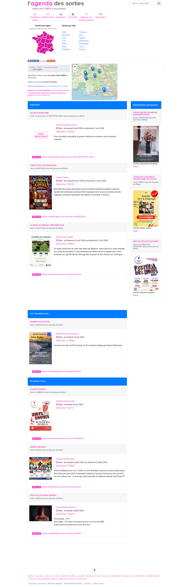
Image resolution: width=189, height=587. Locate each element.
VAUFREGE (73, 576)
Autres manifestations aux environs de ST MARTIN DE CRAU (68, 157)
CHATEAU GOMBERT (116, 576)
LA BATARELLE (105, 576)
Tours (81, 46)
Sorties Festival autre (65, 459)
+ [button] (75, 67)
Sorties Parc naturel (64, 237)
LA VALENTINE (81, 576)
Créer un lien (98, 583)
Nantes (82, 38)
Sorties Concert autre (65, 401)
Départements (48, 15)
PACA (39, 67)
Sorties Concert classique (67, 334)
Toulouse (83, 32)
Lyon (64, 38)
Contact (87, 583)
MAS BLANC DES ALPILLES (66, 579)
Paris (64, 32)
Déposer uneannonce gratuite (86, 17)
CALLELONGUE (39, 576)
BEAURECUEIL (54, 579)
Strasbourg (84, 41)
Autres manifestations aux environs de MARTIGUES (64, 217)
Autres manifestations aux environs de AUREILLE (63, 438)
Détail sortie (36, 157)
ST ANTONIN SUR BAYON (152, 576)
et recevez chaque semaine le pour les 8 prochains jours (49, 92)
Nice (81, 35)
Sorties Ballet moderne (66, 507)
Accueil (32, 67)
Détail (135, 166)
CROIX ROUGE (89, 576)
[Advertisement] (128, 41)
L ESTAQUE (125, 576)
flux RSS (51, 61)
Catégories (60, 15)
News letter (100, 15)
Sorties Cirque (62, 177)
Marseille (66, 35)
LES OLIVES (97, 576)
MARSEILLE (31, 576)
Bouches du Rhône (50, 67)
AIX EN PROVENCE (140, 576)
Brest (64, 43)
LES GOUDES (55, 576)
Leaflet (115, 99)
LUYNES (131, 576)
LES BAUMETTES (64, 576)
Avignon (82, 49)
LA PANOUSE (47, 576)
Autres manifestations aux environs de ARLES (61, 274)
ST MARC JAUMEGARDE (43, 579)
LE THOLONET (32, 579)
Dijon (64, 46)
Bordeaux (66, 49)
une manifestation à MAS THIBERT (48, 86)
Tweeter (43, 61)
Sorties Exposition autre (66, 125)
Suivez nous (33, 61)
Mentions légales (54, 583)
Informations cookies (73, 583)
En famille (73, 15)
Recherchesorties (35, 17)
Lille (63, 41)
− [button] (75, 70)
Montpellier (84, 43)
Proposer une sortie (37, 583)
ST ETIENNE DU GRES (81, 579)
